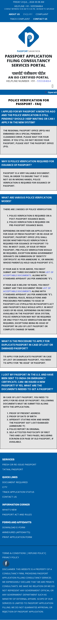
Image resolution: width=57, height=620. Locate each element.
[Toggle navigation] (53, 86)
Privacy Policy (10, 557)
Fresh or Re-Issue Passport (19, 464)
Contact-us (9, 496)
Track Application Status (18, 491)
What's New (9, 509)
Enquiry (27, 14)
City (4, 487)
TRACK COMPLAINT (20, 18)
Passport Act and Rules (17, 514)
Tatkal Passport (12, 469)
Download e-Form (13, 527)
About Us (14, 14)
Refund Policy (36, 553)
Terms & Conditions (14, 553)
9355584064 (37, 6)
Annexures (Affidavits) (16, 532)
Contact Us (40, 18)
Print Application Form (17, 537)
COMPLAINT (42, 14)
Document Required (15, 482)
